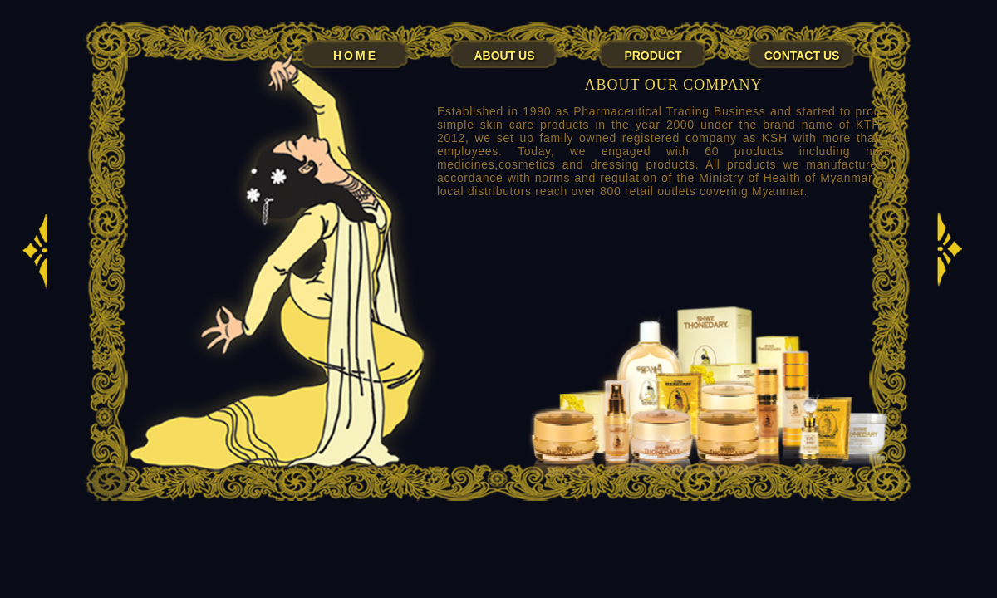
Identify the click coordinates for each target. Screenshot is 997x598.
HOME (355, 55)
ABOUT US (504, 55)
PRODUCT (652, 55)
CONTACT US (802, 55)
